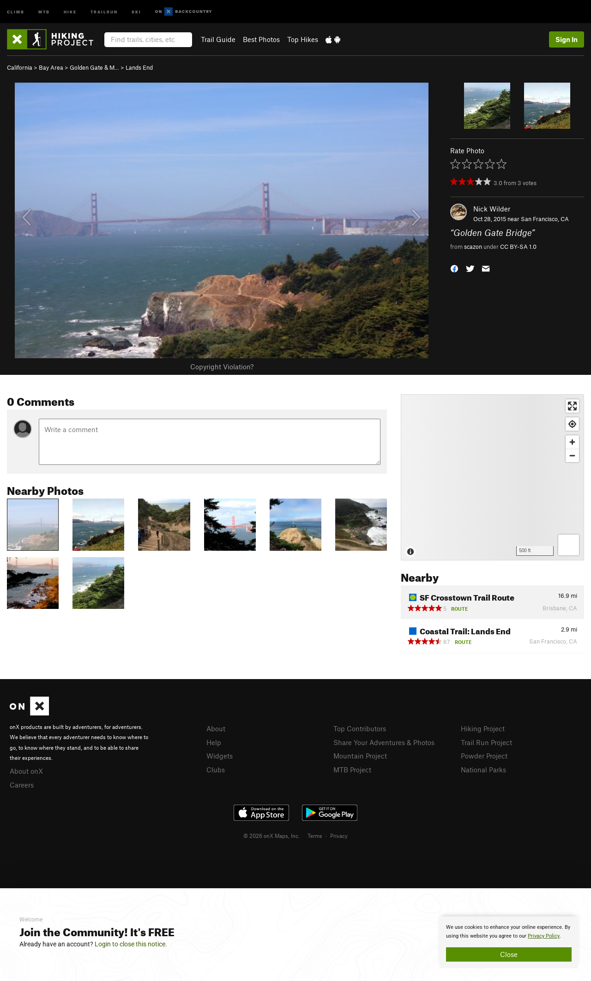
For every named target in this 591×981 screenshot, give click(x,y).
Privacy (339, 835)
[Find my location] (572, 424)
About (215, 728)
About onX (26, 771)
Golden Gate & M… (94, 67)
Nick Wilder (491, 209)
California (19, 67)
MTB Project (352, 769)
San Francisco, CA (545, 219)
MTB (44, 11)
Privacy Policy (544, 936)
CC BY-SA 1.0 (518, 246)
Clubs (215, 769)
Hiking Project (483, 728)
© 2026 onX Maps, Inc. (271, 835)
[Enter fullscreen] (572, 406)
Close (509, 954)
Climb (15, 11)
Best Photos (261, 39)
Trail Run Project (486, 742)
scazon (473, 246)
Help (213, 742)
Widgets (219, 756)
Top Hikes (302, 39)
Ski (136, 11)
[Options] (568, 545)
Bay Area (51, 67)
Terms (315, 835)
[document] (509, 942)
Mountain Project (360, 756)
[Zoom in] (572, 442)
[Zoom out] (572, 455)
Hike (70, 11)
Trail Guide (218, 39)
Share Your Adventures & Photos (383, 742)
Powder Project (484, 756)
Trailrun (104, 11)
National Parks (483, 769)
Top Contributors (359, 728)
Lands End (139, 67)
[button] (454, 267)
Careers (22, 785)
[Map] (492, 477)
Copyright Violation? (221, 366)
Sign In (566, 39)
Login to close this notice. (131, 944)
